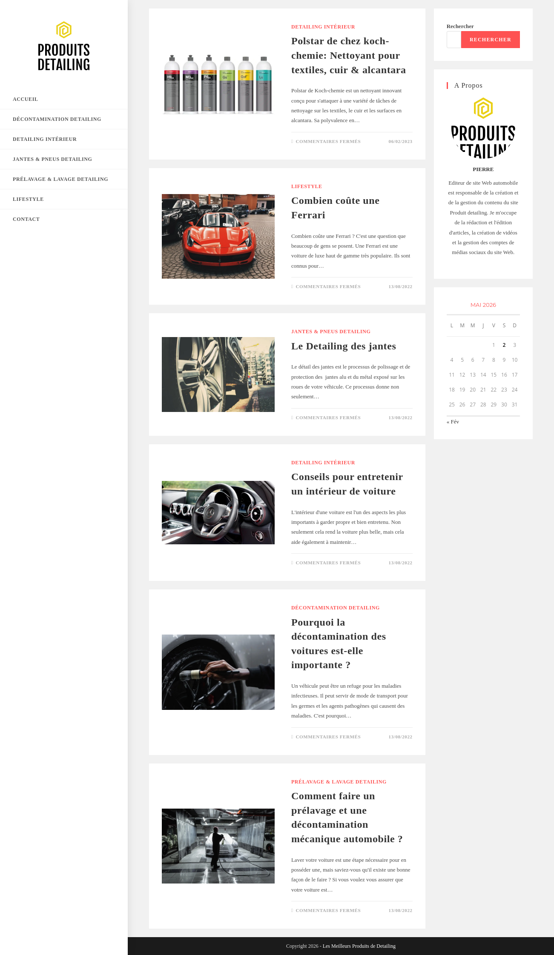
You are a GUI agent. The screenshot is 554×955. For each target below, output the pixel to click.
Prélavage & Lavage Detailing (339, 782)
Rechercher (460, 26)
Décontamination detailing (335, 608)
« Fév (453, 421)
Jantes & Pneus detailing (331, 332)
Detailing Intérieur (323, 27)
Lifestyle (306, 186)
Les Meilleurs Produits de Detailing (359, 946)
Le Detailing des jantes (343, 346)
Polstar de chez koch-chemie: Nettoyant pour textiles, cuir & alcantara (348, 55)
